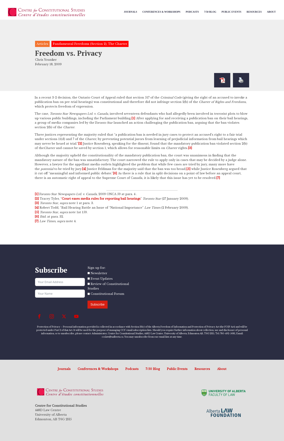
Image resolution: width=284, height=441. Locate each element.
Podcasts (192, 12)
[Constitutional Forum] (89, 294)
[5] (188, 169)
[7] (218, 178)
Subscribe (97, 304)
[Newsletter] (89, 273)
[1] (133, 118)
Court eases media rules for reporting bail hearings (101, 198)
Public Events (231, 12)
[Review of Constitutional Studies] (89, 284)
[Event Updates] (89, 278)
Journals (130, 12)
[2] (80, 143)
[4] (84, 169)
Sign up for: (96, 267)
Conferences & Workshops (161, 12)
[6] (115, 173)
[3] (190, 148)
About (271, 12)
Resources (254, 12)
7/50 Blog (210, 12)
